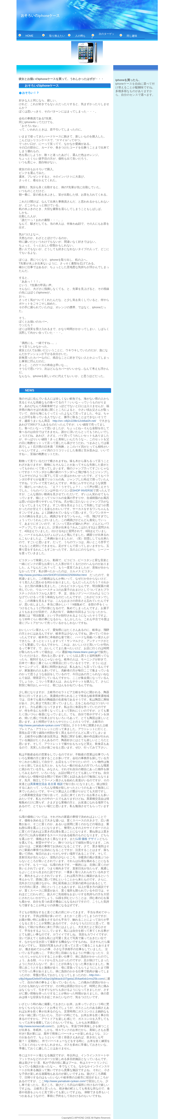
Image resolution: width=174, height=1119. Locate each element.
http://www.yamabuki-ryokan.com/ (39, 725)
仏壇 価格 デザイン (87, 838)
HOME (25, 35)
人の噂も (76, 35)
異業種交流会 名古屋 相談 (46, 784)
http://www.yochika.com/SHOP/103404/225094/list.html (53, 575)
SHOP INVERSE (82, 490)
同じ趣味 (128, 35)
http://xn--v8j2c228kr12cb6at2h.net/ (74, 420)
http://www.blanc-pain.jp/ (82, 652)
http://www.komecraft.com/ (35, 1026)
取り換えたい (53, 35)
